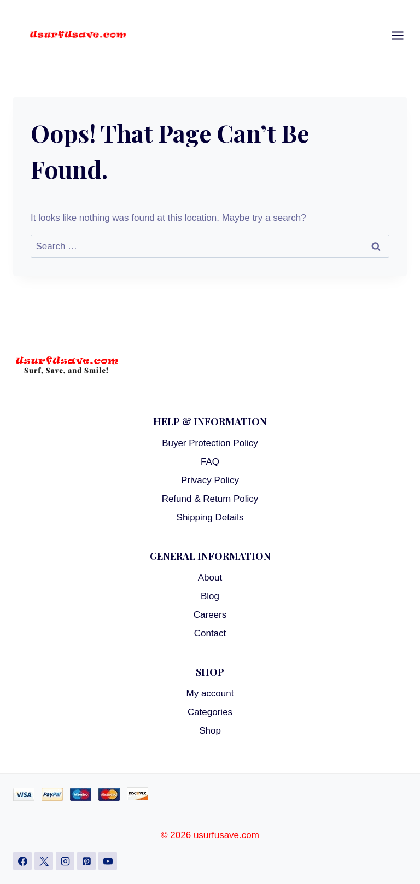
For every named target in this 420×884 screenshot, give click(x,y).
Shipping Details (210, 517)
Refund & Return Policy (210, 499)
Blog (210, 596)
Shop (210, 730)
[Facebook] (22, 861)
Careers (210, 615)
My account (210, 693)
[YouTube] (107, 861)
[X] (43, 861)
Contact (210, 633)
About (210, 577)
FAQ (210, 461)
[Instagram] (65, 861)
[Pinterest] (86, 861)
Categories (210, 712)
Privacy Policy (210, 480)
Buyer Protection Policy (210, 443)
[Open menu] (403, 36)
